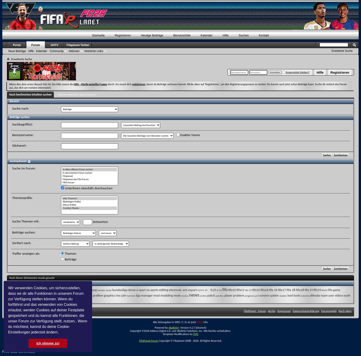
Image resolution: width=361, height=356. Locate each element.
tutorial (305, 295)
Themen (68, 253)
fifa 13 (248, 290)
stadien (283, 295)
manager (147, 296)
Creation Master (89, 208)
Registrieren (339, 72)
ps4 (257, 295)
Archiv (272, 311)
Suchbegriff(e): (22, 124)
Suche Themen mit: (25, 221)
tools (296, 295)
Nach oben (345, 311)
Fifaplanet (89, 176)
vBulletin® (174, 327)
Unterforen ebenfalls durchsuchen (87, 188)
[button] (60, 332)
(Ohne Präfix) (89, 205)
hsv (118, 296)
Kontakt (264, 35)
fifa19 (317, 290)
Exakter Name (188, 135)
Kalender (207, 35)
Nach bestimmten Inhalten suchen (30, 94)
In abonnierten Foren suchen (89, 173)
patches (220, 295)
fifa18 (300, 290)
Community (57, 51)
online (203, 295)
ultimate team (318, 296)
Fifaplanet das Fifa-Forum (89, 179)
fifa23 (324, 290)
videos (339, 296)
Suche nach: (20, 108)
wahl (347, 296)
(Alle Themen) (89, 198)
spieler (274, 296)
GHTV (54, 45)
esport (192, 290)
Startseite (98, 35)
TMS (195, 334)
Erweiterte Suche (342, 51)
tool (290, 296)
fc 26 (219, 290)
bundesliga (120, 290)
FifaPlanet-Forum (148, 340)
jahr (123, 296)
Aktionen (74, 51)
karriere (131, 295)
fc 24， (206, 290)
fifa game (334, 290)
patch (211, 295)
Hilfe (320, 72)
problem (238, 296)
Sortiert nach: (21, 243)
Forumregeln (329, 311)
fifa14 (256, 290)
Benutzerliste (181, 35)
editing (163, 290)
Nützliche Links (93, 51)
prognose (249, 295)
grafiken (98, 296)
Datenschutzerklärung (306, 311)
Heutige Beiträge (152, 35)
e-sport (141, 290)
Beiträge (68, 259)
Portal (17, 45)
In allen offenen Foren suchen (89, 169)
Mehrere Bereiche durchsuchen (76, 94)
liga (138, 296)
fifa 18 (291, 290)
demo (132, 290)
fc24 (199, 290)
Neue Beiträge (17, 51)
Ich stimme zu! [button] (47, 343)
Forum (35, 45)
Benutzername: (23, 135)
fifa (225, 289)
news (194, 295)
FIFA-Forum (89, 182)
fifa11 (240, 290)
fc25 (213, 290)
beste (108, 290)
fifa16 (264, 290)
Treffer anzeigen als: (26, 253)
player (228, 296)
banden (101, 290)
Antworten (95, 222)
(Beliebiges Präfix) (89, 201)
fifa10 (232, 290)
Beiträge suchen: (23, 232)
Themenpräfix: (22, 198)
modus (184, 295)
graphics (110, 295)
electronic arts (178, 290)
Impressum (284, 311)
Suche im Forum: (24, 168)
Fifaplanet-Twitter (78, 45)
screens (264, 296)
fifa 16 (273, 290)
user (331, 296)
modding (166, 295)
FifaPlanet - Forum (255, 311)
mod (156, 295)
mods (177, 296)
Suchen (244, 35)
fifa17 (282, 290)
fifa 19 (309, 290)
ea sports (152, 290)
